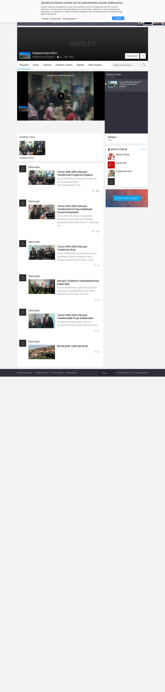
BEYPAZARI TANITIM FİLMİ (72, 346)
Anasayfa (24, 65)
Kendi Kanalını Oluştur (127, 198)
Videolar (47, 65)
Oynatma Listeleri (64, 65)
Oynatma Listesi (113, 74)
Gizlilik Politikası (42, 373)
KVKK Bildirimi (57, 373)
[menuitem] (23, 108)
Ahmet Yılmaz (122, 154)
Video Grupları (95, 65)
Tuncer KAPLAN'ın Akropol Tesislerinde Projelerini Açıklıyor (75, 173)
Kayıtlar (80, 65)
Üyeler (36, 65)
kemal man (121, 163)
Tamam (118, 18)
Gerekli (45, 19)
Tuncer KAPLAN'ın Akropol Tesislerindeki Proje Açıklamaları (75, 317)
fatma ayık (34, 167)
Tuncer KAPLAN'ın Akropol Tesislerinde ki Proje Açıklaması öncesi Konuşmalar (74, 209)
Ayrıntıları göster (69, 19)
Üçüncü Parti (56, 19)
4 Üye (143, 149)
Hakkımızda (71, 373)
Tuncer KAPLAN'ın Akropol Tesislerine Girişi (72, 248)
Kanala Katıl (132, 56)
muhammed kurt (124, 171)
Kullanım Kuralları (24, 373)
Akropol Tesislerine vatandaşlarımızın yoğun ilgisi (78, 282)
